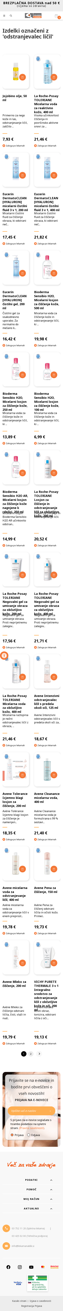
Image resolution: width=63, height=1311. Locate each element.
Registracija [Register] (27, 1305)
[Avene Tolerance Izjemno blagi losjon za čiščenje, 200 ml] (16, 793)
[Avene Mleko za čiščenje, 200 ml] (16, 989)
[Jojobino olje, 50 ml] (16, 97)
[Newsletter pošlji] (50, 1110)
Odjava (35, 1135)
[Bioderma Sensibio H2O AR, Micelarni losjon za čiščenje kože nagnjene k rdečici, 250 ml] (16, 495)
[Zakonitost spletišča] (37, 1283)
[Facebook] (8, 1267)
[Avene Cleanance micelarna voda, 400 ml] (47, 793)
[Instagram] (20, 1267)
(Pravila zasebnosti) (31, 1128)
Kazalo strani (19, 1300)
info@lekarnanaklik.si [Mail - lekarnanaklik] (23, 1246)
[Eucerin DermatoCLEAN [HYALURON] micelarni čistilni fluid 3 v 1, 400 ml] (47, 196)
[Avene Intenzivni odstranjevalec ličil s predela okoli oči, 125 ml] (47, 697)
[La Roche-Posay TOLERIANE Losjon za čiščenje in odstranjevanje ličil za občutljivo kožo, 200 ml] (47, 495)
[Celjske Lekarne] (33, 15)
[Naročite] (31, 1110)
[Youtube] (31, 1267)
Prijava (19, 1135)
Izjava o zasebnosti (40, 1300)
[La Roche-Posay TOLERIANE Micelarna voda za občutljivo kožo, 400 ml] (16, 697)
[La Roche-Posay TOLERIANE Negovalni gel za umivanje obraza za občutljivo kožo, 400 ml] (47, 597)
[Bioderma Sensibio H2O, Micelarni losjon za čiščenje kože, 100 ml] (47, 395)
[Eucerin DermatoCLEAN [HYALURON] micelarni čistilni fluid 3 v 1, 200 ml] (16, 196)
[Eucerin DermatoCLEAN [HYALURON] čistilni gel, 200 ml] (16, 295)
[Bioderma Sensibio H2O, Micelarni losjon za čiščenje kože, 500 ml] (47, 295)
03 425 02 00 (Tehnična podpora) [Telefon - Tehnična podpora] (30, 1236)
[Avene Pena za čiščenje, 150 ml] (47, 887)
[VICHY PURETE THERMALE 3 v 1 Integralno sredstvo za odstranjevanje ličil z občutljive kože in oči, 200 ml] (47, 989)
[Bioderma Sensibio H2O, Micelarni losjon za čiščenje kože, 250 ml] (16, 395)
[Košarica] (56, 16)
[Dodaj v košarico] (22, 77)
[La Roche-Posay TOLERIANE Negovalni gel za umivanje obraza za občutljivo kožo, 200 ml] (16, 597)
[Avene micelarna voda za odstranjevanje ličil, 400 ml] (16, 887)
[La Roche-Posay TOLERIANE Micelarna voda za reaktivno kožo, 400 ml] (47, 97)
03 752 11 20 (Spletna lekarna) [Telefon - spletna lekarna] (28, 1228)
